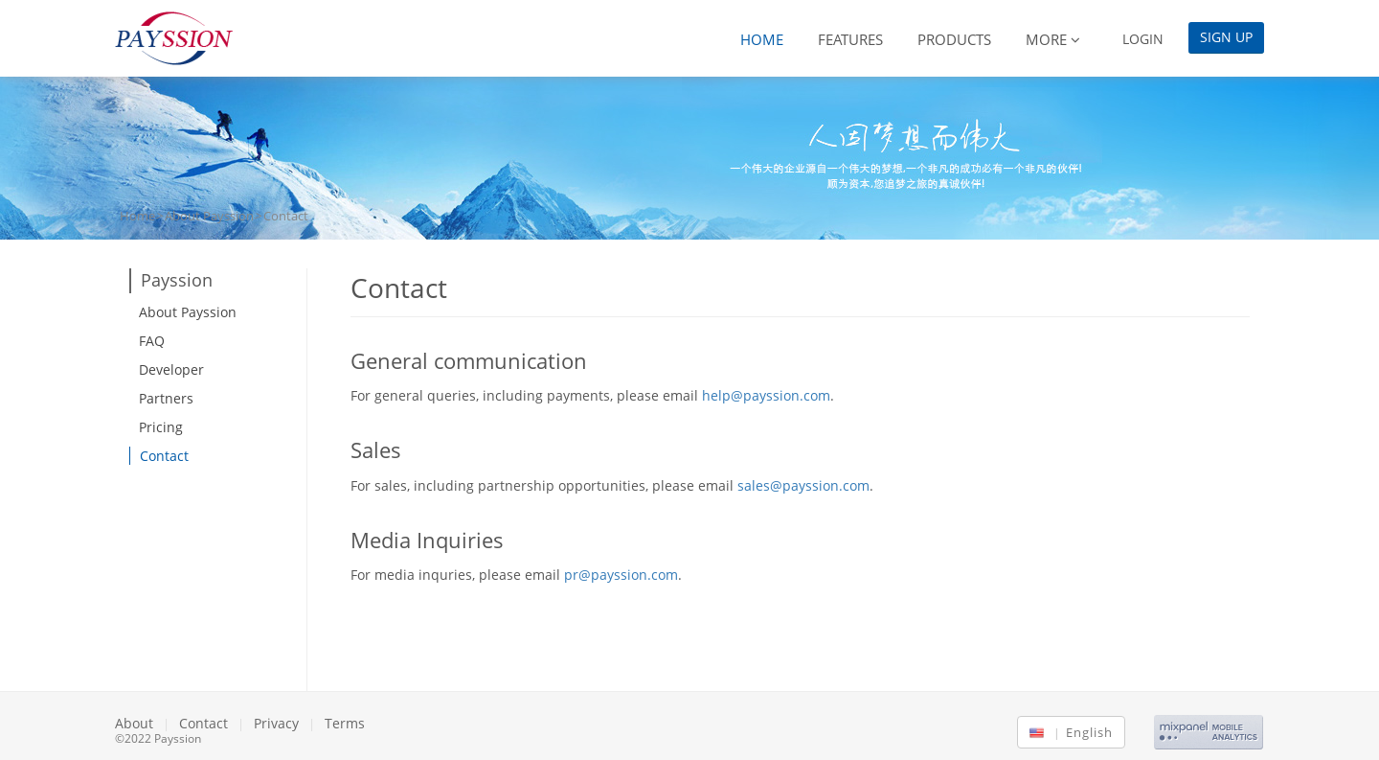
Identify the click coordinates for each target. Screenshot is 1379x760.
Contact (164, 456)
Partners (166, 398)
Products (954, 39)
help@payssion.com (766, 395)
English (1081, 732)
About (134, 723)
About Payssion (209, 215)
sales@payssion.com (803, 485)
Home (761, 39)
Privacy (276, 723)
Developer (171, 369)
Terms (345, 723)
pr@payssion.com (621, 574)
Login (1143, 39)
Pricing (161, 427)
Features (850, 39)
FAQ (152, 341)
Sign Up (1226, 37)
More (1053, 39)
